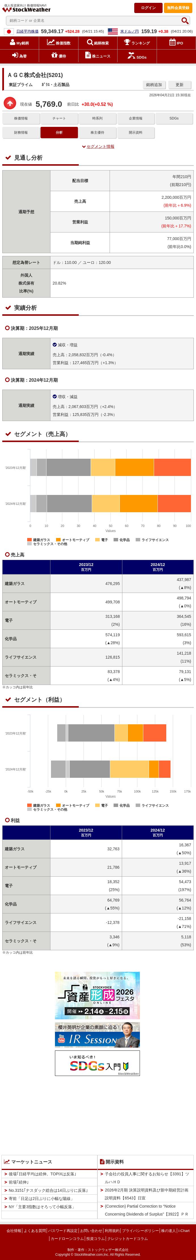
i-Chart (183, 1231)
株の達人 (168, 1231)
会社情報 (14, 1231)
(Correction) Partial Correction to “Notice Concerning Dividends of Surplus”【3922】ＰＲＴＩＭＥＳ (147, 1214)
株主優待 (97, 132)
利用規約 (112, 1231)
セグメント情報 (98, 146)
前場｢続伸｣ (19, 1182)
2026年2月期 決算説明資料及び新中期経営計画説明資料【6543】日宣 (146, 1194)
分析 (59, 132)
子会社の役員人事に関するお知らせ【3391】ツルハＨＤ (147, 1178)
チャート (59, 118)
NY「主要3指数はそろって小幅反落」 (42, 1207)
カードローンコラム (67, 1238)
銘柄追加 (154, 84)
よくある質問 (35, 1231)
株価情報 (21, 118)
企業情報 (135, 118)
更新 (180, 84)
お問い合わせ (91, 1231)
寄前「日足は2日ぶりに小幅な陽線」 (41, 1198)
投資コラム (95, 1238)
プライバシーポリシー (140, 1231)
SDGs (174, 118)
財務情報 (21, 132)
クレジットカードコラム (127, 1238)
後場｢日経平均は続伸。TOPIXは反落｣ (42, 1174)
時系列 (97, 118)
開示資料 (135, 132)
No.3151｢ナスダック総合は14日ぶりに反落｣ (48, 1190)
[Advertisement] (97, 1114)
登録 (178, 8)
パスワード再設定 (63, 1231)
